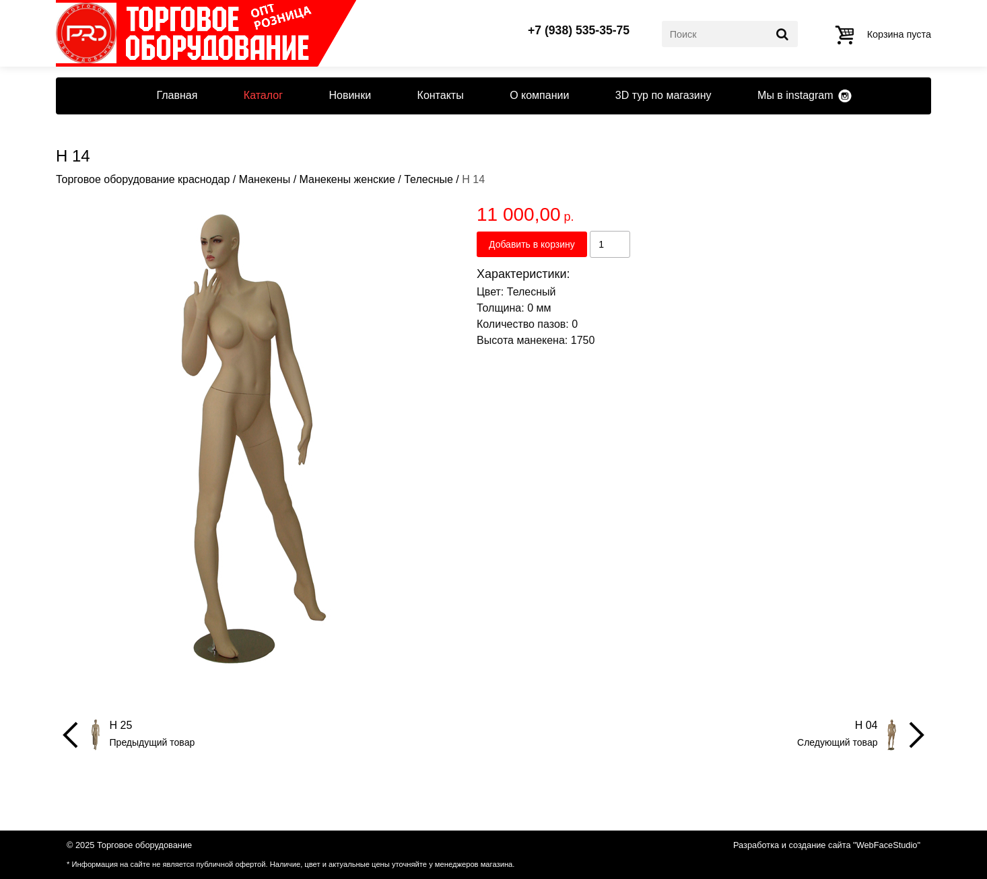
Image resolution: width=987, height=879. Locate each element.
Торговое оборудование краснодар (143, 179)
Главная (176, 95)
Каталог (263, 95)
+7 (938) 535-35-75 (578, 31)
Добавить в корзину (532, 244)
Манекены (265, 179)
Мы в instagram (795, 95)
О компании (539, 95)
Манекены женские (347, 179)
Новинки (350, 95)
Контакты (440, 95)
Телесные (428, 179)
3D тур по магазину (663, 95)
